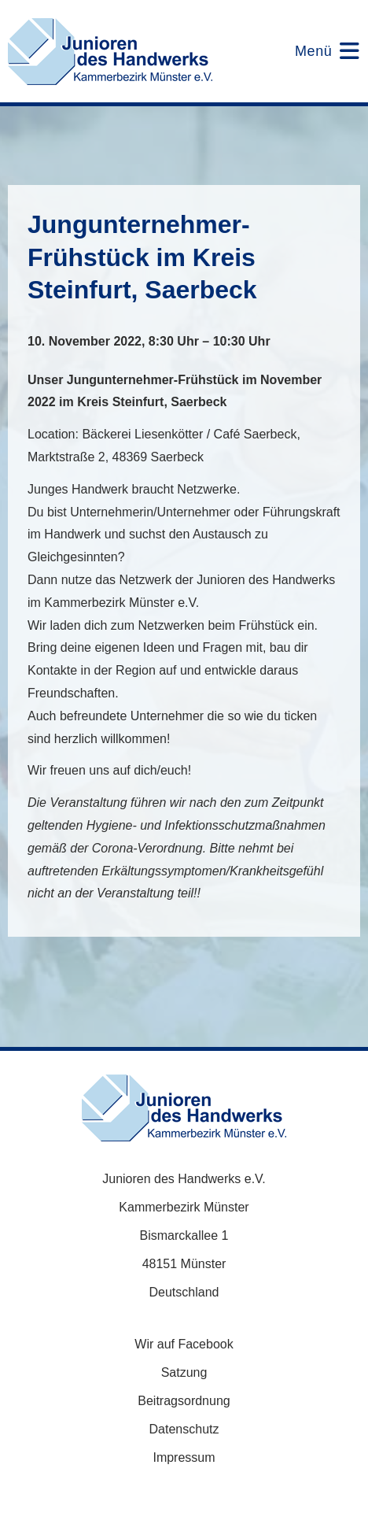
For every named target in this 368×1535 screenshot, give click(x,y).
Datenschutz (184, 1429)
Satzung (184, 1372)
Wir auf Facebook (183, 1344)
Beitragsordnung (184, 1400)
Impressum (184, 1457)
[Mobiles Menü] (317, 51)
